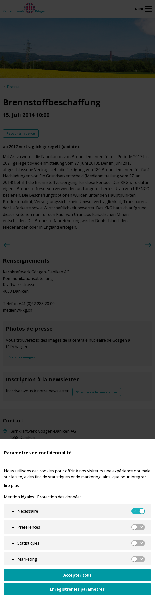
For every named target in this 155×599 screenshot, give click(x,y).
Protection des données (59, 497)
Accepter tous (78, 575)
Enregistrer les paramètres (77, 589)
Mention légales (19, 497)
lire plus (11, 485)
